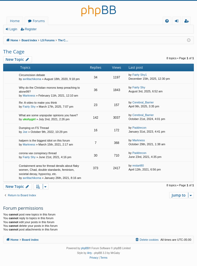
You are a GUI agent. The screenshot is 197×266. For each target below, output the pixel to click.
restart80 (138, 165)
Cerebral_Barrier (143, 102)
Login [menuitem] (178, 21)
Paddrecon (139, 127)
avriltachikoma (32, 79)
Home (15, 20)
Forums (39, 20)
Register (31, 29)
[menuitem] (167, 21)
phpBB (85, 248)
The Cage (13, 51)
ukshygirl (29, 119)
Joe (25, 131)
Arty (89, 253)
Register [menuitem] (187, 21)
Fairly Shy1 (139, 74)
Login (13, 29)
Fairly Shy (138, 87)
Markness (29, 95)
